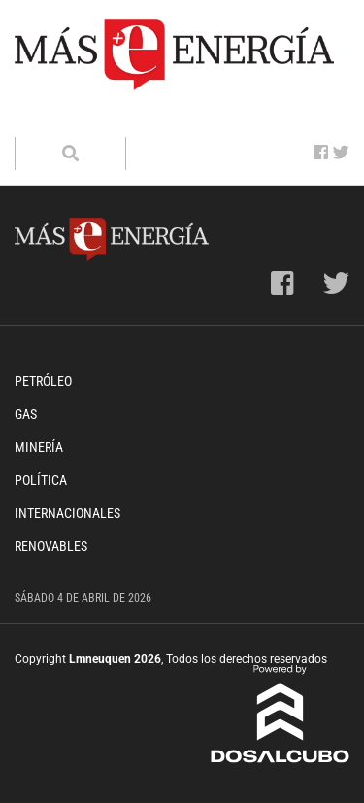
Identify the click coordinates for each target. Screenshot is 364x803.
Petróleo (43, 381)
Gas (26, 414)
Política (41, 480)
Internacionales (67, 513)
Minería (39, 447)
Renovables (51, 546)
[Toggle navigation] (42, 117)
